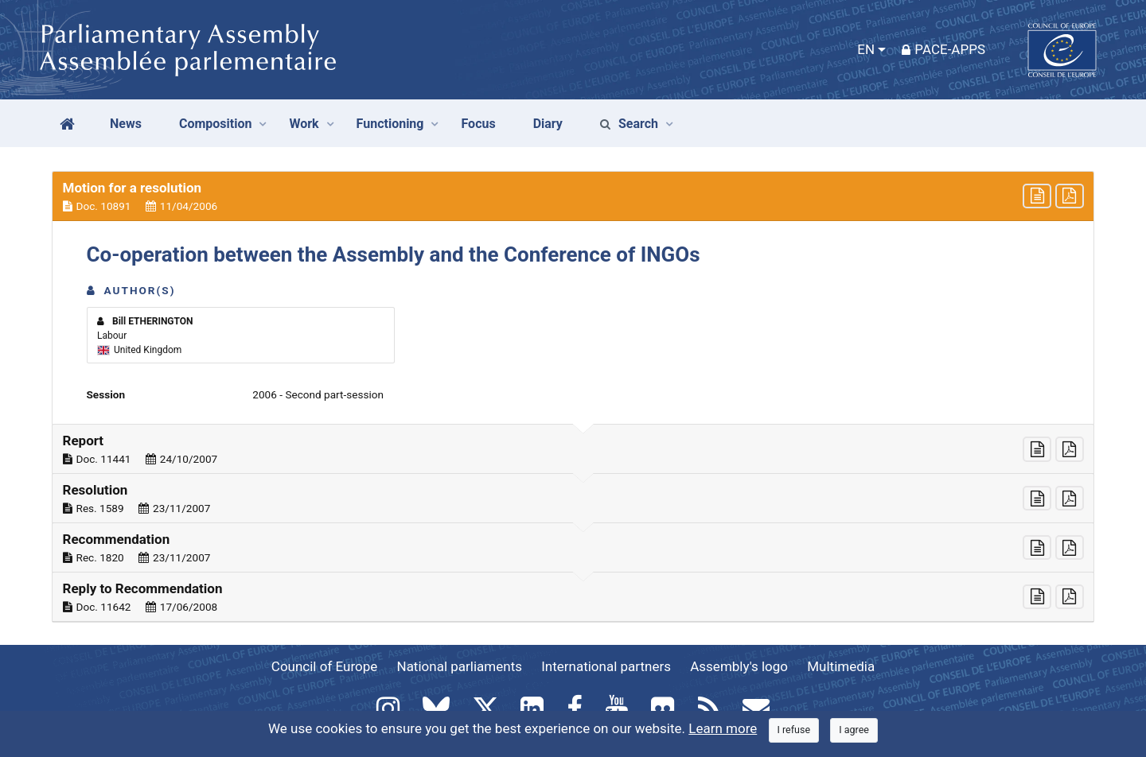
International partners (606, 666)
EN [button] (866, 49)
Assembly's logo (739, 666)
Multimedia (841, 666)
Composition (215, 123)
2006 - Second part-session (318, 394)
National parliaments (459, 666)
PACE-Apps (943, 49)
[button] (573, 196)
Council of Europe (324, 666)
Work (303, 123)
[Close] (794, 730)
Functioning (390, 123)
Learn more (722, 728)
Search (629, 123)
